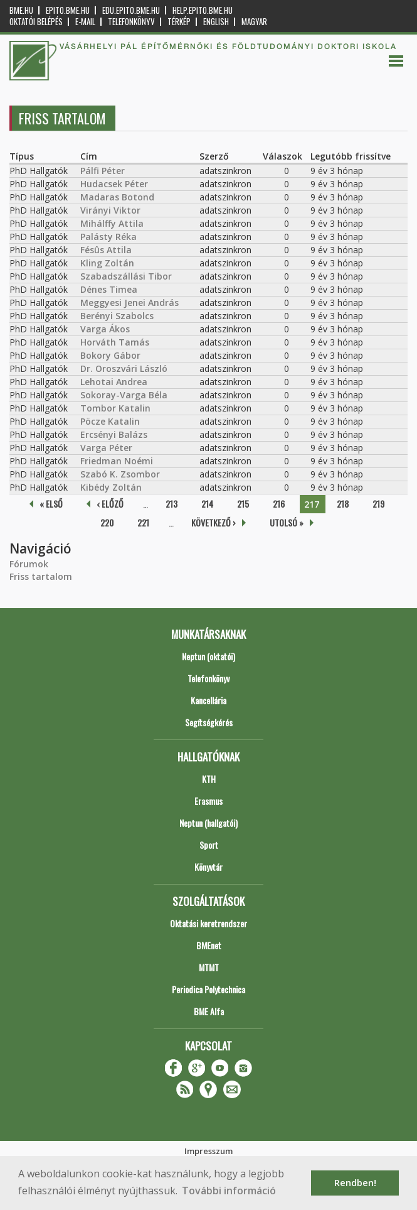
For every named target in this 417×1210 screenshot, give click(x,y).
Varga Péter (106, 448)
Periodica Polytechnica (208, 989)
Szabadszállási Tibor (126, 276)
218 (343, 503)
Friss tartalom (40, 576)
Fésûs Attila (106, 250)
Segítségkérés (209, 722)
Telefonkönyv (131, 22)
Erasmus (208, 800)
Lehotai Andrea (113, 382)
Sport (208, 844)
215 (243, 503)
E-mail (85, 22)
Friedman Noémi (116, 461)
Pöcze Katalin (110, 421)
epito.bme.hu (68, 10)
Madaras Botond (117, 197)
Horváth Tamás (114, 342)
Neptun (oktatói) (208, 656)
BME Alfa (209, 1011)
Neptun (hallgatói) (208, 822)
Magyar (254, 22)
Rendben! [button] (355, 1183)
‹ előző (110, 503)
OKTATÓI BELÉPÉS (36, 22)
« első (51, 503)
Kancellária (208, 700)
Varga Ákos (105, 329)
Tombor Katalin (115, 408)
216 (279, 503)
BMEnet (208, 945)
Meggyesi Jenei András (129, 302)
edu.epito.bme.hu (131, 10)
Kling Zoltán (107, 263)
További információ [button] (229, 1190)
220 (106, 522)
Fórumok (28, 564)
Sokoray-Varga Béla (123, 395)
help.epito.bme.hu (202, 10)
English (216, 22)
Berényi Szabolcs (117, 316)
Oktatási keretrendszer (208, 923)
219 (378, 503)
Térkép (179, 22)
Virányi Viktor (110, 210)
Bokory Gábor (110, 355)
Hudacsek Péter (114, 184)
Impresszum (208, 1151)
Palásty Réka (108, 237)
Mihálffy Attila (112, 223)
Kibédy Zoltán (111, 487)
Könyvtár (208, 866)
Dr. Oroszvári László (123, 368)
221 (143, 522)
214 (207, 503)
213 (171, 503)
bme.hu (21, 10)
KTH (209, 778)
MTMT (209, 967)
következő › (213, 522)
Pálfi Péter (102, 171)
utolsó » (287, 522)
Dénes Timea (108, 289)
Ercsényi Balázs (113, 434)
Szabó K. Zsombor (120, 474)
